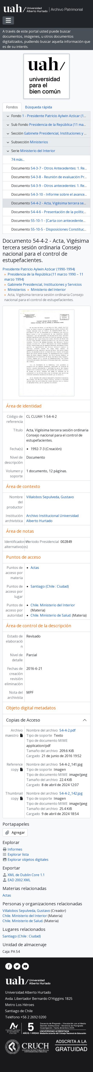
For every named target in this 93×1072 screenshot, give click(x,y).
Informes (12, 849)
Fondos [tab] (12, 107)
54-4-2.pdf (67, 730)
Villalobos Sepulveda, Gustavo (50, 497)
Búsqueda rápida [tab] (38, 107)
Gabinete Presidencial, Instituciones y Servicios (45, 284)
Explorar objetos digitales (25, 859)
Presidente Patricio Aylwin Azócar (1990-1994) (39, 269)
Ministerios (39, 142)
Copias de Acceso (23, 720)
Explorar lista (16, 854)
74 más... (17, 159)
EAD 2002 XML (17, 880)
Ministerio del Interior (37, 150)
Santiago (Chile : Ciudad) (50, 586)
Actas (35, 567)
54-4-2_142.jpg (71, 793)
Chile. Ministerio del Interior (53, 605)
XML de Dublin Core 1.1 (24, 875)
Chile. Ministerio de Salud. (51, 615)
